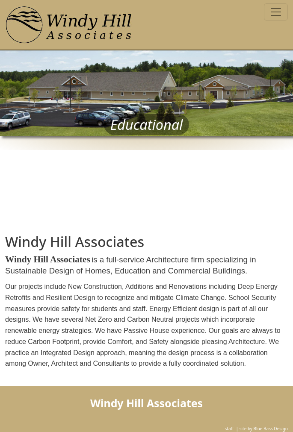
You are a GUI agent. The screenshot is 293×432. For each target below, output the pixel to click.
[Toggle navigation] (276, 12)
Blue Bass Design (271, 429)
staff (229, 429)
